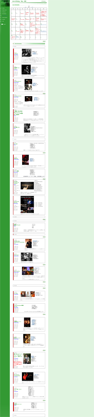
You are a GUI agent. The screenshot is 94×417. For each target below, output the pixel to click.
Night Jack (37, 267)
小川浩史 (34, 52)
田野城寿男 (35, 241)
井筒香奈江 (34, 53)
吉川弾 (32, 340)
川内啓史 (32, 70)
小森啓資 (33, 323)
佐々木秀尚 (33, 338)
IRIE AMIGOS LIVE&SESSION (44, 31)
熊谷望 (32, 339)
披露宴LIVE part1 (22, 25)
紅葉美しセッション (17, 37)
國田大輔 (35, 99)
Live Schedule (4, 15)
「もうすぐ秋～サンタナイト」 (13, 37)
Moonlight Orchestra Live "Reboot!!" (37, 19)
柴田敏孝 (32, 69)
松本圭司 (32, 336)
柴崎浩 (33, 85)
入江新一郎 (36, 374)
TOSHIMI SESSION (37, 13)
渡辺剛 (33, 324)
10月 (32, 7)
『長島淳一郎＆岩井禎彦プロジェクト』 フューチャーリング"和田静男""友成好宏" (44, 13)
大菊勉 (32, 357)
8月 (25, 7)
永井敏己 (34, 83)
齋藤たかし (33, 71)
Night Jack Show (43, 24)
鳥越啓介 (31, 160)
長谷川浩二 (34, 84)
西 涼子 (37, 294)
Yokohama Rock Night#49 (43, 19)
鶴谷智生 (31, 159)
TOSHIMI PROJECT (32, 13)
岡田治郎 (33, 321)
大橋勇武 (33, 320)
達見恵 (32, 356)
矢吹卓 (31, 158)
